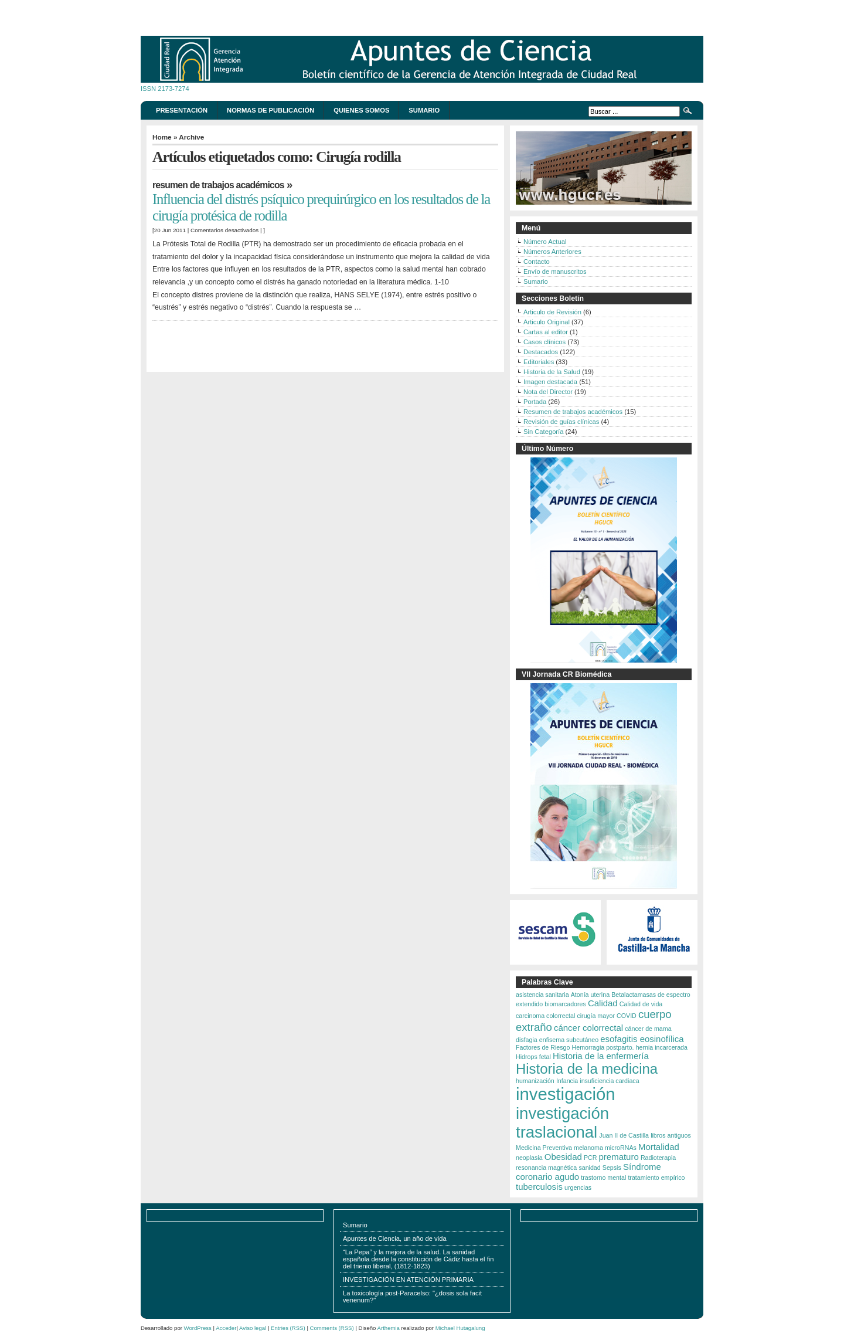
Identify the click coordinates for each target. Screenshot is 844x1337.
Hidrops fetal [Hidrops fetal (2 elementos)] (533, 1056)
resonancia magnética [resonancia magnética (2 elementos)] (546, 1167)
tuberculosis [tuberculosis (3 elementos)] (539, 1187)
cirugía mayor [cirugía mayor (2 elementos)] (596, 1015)
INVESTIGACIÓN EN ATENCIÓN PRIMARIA (408, 1279)
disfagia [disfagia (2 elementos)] (526, 1039)
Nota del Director (548, 391)
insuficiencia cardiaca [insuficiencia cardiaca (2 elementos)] (609, 1080)
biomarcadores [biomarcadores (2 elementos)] (565, 1003)
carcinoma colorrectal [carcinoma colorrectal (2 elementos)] (545, 1015)
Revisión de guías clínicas (561, 421)
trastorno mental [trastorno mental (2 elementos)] (603, 1177)
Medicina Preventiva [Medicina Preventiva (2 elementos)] (544, 1147)
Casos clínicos (544, 341)
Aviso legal (252, 1328)
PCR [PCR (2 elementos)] (590, 1157)
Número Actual (544, 241)
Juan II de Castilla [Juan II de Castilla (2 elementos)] (624, 1135)
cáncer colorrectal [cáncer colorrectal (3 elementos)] (588, 1028)
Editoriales (538, 361)
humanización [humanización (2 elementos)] (535, 1080)
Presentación (181, 110)
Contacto (536, 261)
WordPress (198, 1328)
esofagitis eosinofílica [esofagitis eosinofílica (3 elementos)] (641, 1039)
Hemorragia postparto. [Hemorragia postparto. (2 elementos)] (603, 1047)
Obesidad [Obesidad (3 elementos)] (563, 1157)
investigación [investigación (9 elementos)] (565, 1094)
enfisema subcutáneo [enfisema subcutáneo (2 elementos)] (568, 1039)
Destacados (540, 351)
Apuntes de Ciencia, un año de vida (395, 1238)
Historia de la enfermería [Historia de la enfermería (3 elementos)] (601, 1056)
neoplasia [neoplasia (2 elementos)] (529, 1157)
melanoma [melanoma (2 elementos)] (588, 1147)
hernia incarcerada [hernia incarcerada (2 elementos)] (662, 1047)
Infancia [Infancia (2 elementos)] (567, 1080)
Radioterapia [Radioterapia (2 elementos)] (658, 1157)
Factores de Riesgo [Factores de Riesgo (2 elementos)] (543, 1047)
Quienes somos (361, 110)
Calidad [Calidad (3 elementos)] (603, 1003)
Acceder (226, 1328)
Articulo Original (546, 321)
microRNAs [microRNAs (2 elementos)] (621, 1147)
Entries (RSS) (288, 1328)
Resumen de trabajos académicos (218, 185)
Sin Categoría (543, 431)
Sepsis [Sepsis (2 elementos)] (612, 1167)
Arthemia (388, 1328)
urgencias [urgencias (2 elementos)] (577, 1187)
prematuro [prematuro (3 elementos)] (619, 1157)
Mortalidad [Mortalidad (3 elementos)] (658, 1147)
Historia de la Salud (551, 371)
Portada (534, 401)
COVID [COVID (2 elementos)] (627, 1015)
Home (162, 137)
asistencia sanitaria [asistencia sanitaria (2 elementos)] (542, 994)
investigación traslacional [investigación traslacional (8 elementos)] (562, 1122)
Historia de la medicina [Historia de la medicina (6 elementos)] (587, 1069)
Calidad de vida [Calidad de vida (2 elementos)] (641, 1003)
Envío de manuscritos (555, 271)
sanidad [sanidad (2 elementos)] (589, 1167)
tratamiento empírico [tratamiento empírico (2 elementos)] (656, 1177)
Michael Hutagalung (460, 1328)
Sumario (424, 110)
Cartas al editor (545, 331)
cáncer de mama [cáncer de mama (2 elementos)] (648, 1028)
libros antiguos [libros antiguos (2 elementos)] (671, 1135)
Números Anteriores (552, 251)
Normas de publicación (270, 110)
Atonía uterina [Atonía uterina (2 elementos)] (590, 994)
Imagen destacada (550, 381)
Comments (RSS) (332, 1328)
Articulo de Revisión (552, 311)
